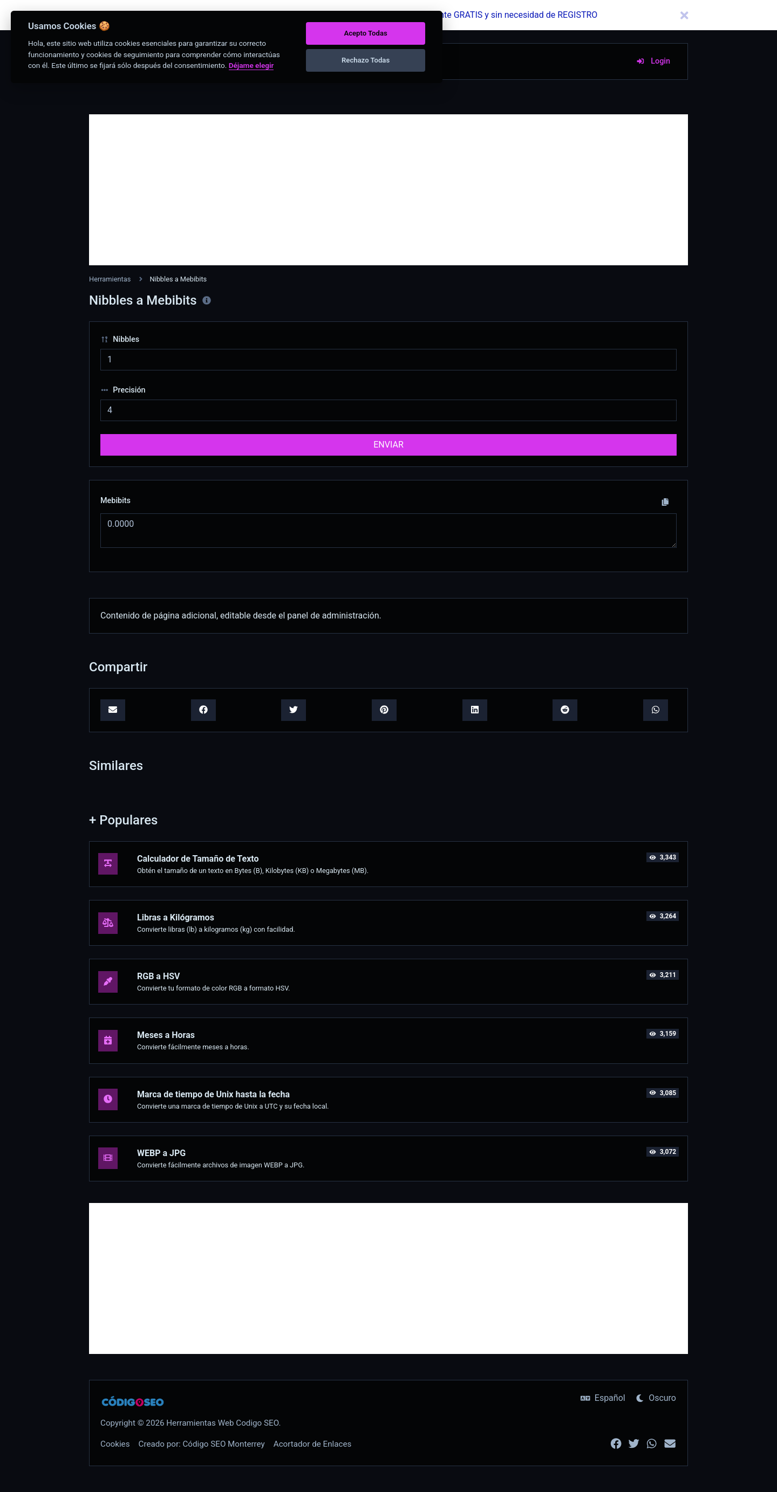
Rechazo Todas (366, 60)
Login (653, 61)
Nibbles (119, 339)
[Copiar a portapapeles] (665, 502)
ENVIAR (388, 444)
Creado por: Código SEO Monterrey (202, 1444)
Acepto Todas (365, 33)
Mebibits (115, 500)
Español (603, 1398)
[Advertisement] (388, 189)
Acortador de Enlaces (313, 1444)
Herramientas (110, 279)
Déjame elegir (251, 65)
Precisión (123, 390)
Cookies (115, 1444)
